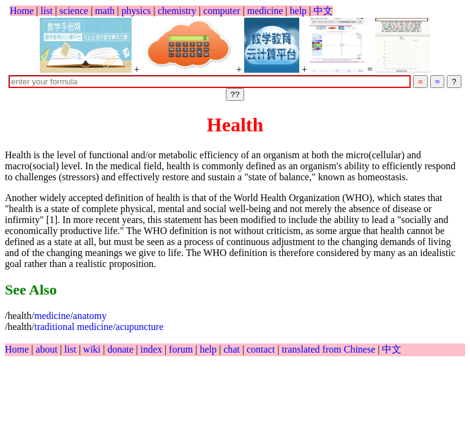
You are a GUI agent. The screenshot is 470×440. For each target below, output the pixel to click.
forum (181, 349)
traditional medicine (73, 326)
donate (121, 349)
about (47, 349)
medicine (265, 11)
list (46, 11)
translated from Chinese (328, 349)
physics (136, 11)
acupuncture (139, 326)
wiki (93, 349)
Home (22, 11)
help (298, 11)
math (104, 11)
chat (232, 349)
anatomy (89, 315)
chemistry (177, 11)
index (152, 349)
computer (221, 11)
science (73, 11)
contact (262, 349)
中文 (323, 11)
